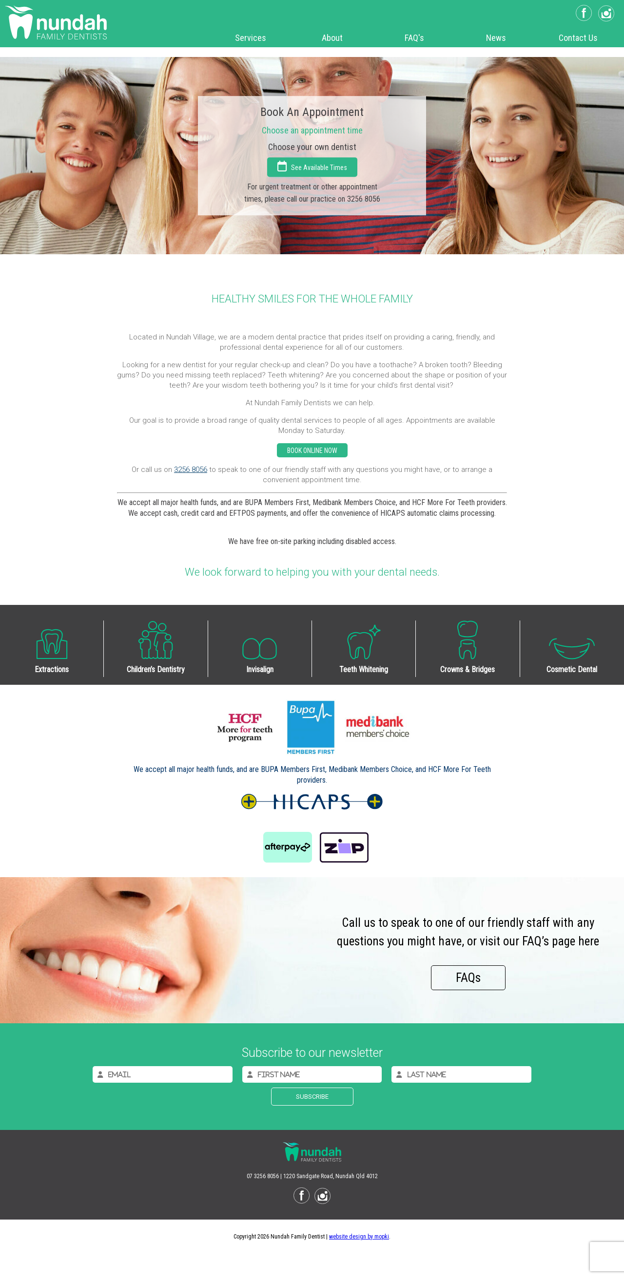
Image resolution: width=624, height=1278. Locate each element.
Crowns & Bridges (467, 669)
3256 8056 (190, 469)
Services (250, 38)
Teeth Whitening (363, 669)
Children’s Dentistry (156, 669)
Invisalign (259, 669)
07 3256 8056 (263, 1176)
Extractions (52, 669)
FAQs (468, 978)
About (332, 38)
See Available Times (312, 166)
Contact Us (578, 38)
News (496, 38)
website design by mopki (359, 1236)
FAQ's (414, 38)
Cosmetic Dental (571, 669)
